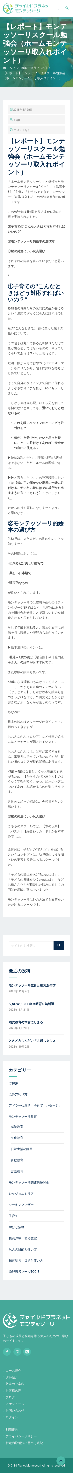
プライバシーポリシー (21, 1436)
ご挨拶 (13, 1083)
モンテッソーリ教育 (23, 1116)
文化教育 (17, 1138)
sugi (17, 119)
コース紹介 (13, 1370)
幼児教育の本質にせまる (26, 1022)
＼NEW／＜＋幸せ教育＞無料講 (31, 1004)
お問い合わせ (15, 1410)
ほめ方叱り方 (18, 1094)
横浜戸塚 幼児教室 (23, 1238)
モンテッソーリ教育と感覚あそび (32, 985)
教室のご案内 (15, 1384)
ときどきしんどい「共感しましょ (32, 1041)
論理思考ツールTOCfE (24, 1272)
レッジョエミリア (21, 1193)
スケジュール (15, 1404)
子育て (13, 1216)
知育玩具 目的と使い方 (26, 1260)
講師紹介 (12, 1377)
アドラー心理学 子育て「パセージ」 (35, 1105)
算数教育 (17, 1160)
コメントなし (22, 130)
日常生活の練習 (22, 1149)
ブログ (10, 1397)
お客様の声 (13, 1390)
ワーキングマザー (21, 1205)
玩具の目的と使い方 (23, 1249)
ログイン (12, 1417)
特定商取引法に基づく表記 (24, 1443)
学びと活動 (16, 1227)
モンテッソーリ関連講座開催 (29, 1182)
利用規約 (12, 1430)
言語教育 (17, 1171)
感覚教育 (17, 1127)
